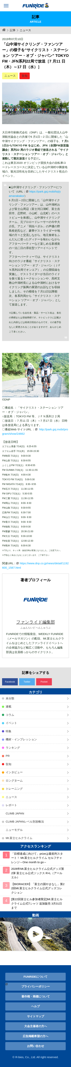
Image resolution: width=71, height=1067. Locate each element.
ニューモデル (14, 829)
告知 (24, 75)
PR (8, 755)
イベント (11, 722)
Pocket (44, 681)
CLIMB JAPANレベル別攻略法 (25, 821)
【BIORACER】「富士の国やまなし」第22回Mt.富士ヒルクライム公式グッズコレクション (38, 888)
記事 (13, 30)
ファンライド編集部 (35, 622)
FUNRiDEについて (35, 976)
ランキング (13, 747)
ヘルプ (35, 1006)
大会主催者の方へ (35, 1026)
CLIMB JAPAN (15, 813)
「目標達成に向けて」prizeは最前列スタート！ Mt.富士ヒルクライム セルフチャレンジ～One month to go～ (37, 858)
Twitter (27, 681)
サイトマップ (35, 1016)
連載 (8, 706)
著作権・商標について (35, 996)
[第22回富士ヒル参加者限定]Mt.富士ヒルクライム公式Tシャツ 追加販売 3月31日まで (36, 903)
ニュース (10, 75)
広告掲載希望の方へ (35, 1036)
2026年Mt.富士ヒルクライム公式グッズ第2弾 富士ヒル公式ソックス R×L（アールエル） (37, 873)
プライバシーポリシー (35, 986)
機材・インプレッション (21, 739)
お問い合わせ (35, 1046)
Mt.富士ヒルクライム (19, 838)
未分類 (10, 698)
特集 (8, 731)
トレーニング (14, 788)
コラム (10, 714)
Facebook (10, 681)
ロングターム (14, 780)
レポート (11, 805)
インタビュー (14, 772)
